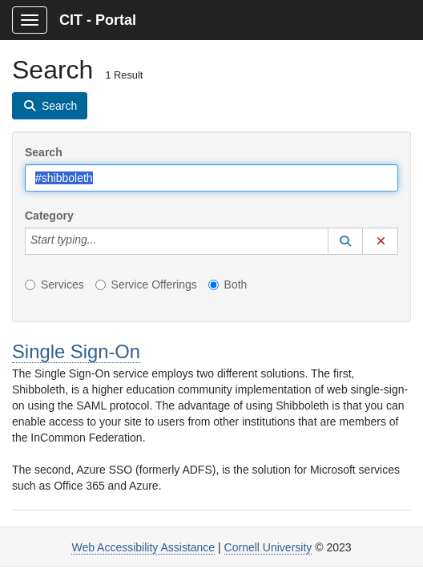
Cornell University (268, 547)
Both (228, 284)
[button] (345, 241)
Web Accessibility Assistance (143, 547)
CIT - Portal (97, 20)
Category (49, 215)
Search (43, 152)
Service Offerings (146, 284)
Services (54, 284)
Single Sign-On (76, 351)
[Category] (105, 241)
